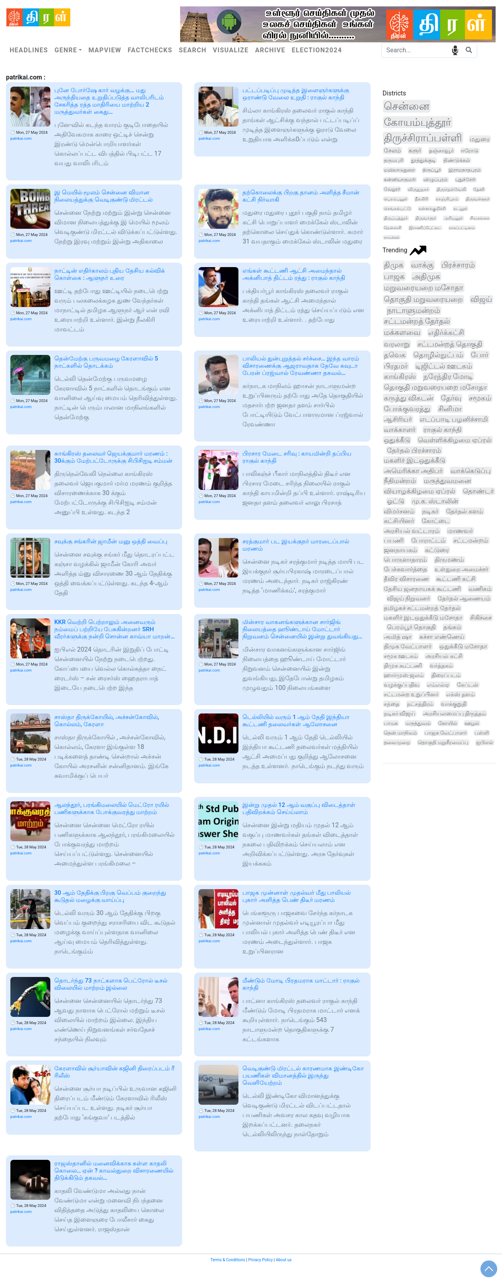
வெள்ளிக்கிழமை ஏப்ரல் (455, 440)
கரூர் (415, 150)
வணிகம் (480, 588)
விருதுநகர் (418, 189)
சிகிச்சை (481, 617)
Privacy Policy (260, 1260)
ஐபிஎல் (484, 742)
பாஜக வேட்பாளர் (446, 733)
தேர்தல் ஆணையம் (464, 598)
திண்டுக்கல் (456, 160)
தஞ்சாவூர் (441, 150)
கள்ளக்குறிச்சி (432, 208)
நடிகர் (430, 511)
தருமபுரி (393, 160)
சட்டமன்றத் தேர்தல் (417, 321)
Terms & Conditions (227, 1260)
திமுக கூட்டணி (403, 665)
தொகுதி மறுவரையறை (423, 299)
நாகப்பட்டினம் (462, 228)
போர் (479, 355)
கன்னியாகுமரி (400, 179)
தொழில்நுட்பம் (438, 355)
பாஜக (394, 276)
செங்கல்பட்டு (397, 208)
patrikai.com (21, 138)
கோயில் (447, 723)
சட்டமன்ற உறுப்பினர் (411, 694)
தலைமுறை (397, 742)
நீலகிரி (421, 199)
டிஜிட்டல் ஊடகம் (443, 366)
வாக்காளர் (400, 430)
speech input (455, 50)
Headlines (29, 50)
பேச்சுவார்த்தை (405, 569)
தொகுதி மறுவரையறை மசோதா (435, 387)
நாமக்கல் (391, 237)
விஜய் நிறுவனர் (409, 598)
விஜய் (481, 299)
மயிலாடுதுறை (399, 170)
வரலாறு (397, 344)
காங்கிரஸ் (400, 376)
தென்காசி (392, 228)
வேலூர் (392, 189)
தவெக (395, 355)
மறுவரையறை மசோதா (424, 287)
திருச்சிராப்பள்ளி (423, 138)
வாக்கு (422, 264)
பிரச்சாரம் (458, 264)
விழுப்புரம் (435, 179)
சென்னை (406, 106)
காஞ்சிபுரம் (447, 199)
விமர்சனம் (399, 511)
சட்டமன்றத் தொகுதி (450, 344)
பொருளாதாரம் (405, 559)
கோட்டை (436, 521)
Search (192, 50)
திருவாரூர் (425, 218)
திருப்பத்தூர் (396, 218)
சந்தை (391, 704)
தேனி (478, 189)
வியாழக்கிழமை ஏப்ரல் (419, 491)
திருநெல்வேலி (451, 189)
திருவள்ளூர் (478, 199)
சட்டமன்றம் (470, 540)
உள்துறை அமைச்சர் (462, 569)
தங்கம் (452, 627)
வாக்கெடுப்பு (470, 471)
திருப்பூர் (432, 170)
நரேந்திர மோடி (448, 376)
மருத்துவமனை (447, 481)
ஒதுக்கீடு (397, 440)
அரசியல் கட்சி (443, 656)
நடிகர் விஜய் (399, 713)
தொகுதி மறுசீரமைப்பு (443, 742)
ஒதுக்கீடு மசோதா (463, 646)
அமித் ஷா (398, 636)
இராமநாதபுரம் (464, 170)
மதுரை (480, 139)
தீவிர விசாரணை (406, 579)
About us (284, 1260)
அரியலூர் (453, 218)
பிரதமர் (396, 366)
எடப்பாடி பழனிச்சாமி (454, 419)
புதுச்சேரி (465, 179)
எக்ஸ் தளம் (460, 694)
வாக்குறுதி (453, 704)
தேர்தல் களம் (464, 511)
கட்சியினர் (399, 521)
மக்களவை (402, 332)
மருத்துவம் (418, 723)
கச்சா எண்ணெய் (441, 636)
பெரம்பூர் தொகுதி (411, 627)
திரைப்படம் (445, 675)
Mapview (104, 50)
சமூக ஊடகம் (401, 656)
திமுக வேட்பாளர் (408, 646)
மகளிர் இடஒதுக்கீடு (414, 460)
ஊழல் (471, 723)
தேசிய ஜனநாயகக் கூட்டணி (422, 588)
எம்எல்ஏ (438, 685)
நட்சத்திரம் (420, 704)
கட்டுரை (437, 550)
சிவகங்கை (479, 218)
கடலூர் (460, 208)
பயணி (394, 540)
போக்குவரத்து (407, 409)
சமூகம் (480, 398)
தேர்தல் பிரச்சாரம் (414, 450)
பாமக (391, 723)
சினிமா (450, 409)
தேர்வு (451, 398)
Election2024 (317, 50)
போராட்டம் (428, 540)
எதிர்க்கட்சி (446, 332)
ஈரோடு (469, 151)
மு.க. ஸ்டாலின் (435, 501)
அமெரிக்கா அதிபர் (413, 471)
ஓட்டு (395, 501)
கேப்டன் (467, 685)
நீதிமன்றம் (400, 481)
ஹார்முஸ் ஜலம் (404, 675)
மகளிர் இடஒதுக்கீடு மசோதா (423, 617)
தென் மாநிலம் (400, 733)
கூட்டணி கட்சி (456, 579)
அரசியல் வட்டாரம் (412, 531)
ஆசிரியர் (398, 419)
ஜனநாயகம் (400, 550)
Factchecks (150, 50)
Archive (270, 50)
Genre (65, 50)
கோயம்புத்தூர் (417, 122)
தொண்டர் (478, 491)
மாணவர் (460, 531)
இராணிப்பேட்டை (425, 228)
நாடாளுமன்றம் (413, 310)
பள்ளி (481, 733)
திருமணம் (449, 559)
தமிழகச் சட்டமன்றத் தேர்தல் (422, 608)
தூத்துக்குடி (423, 160)
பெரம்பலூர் (395, 199)
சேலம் (392, 150)
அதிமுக (426, 276)
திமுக (393, 264)
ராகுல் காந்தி (442, 430)
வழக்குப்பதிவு (401, 685)
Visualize (231, 50)
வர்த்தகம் (441, 665)
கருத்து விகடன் (408, 398)
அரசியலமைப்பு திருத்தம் (454, 713)
